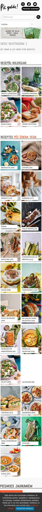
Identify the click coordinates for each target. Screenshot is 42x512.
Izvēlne (4, 24)
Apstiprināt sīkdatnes (25, 508)
